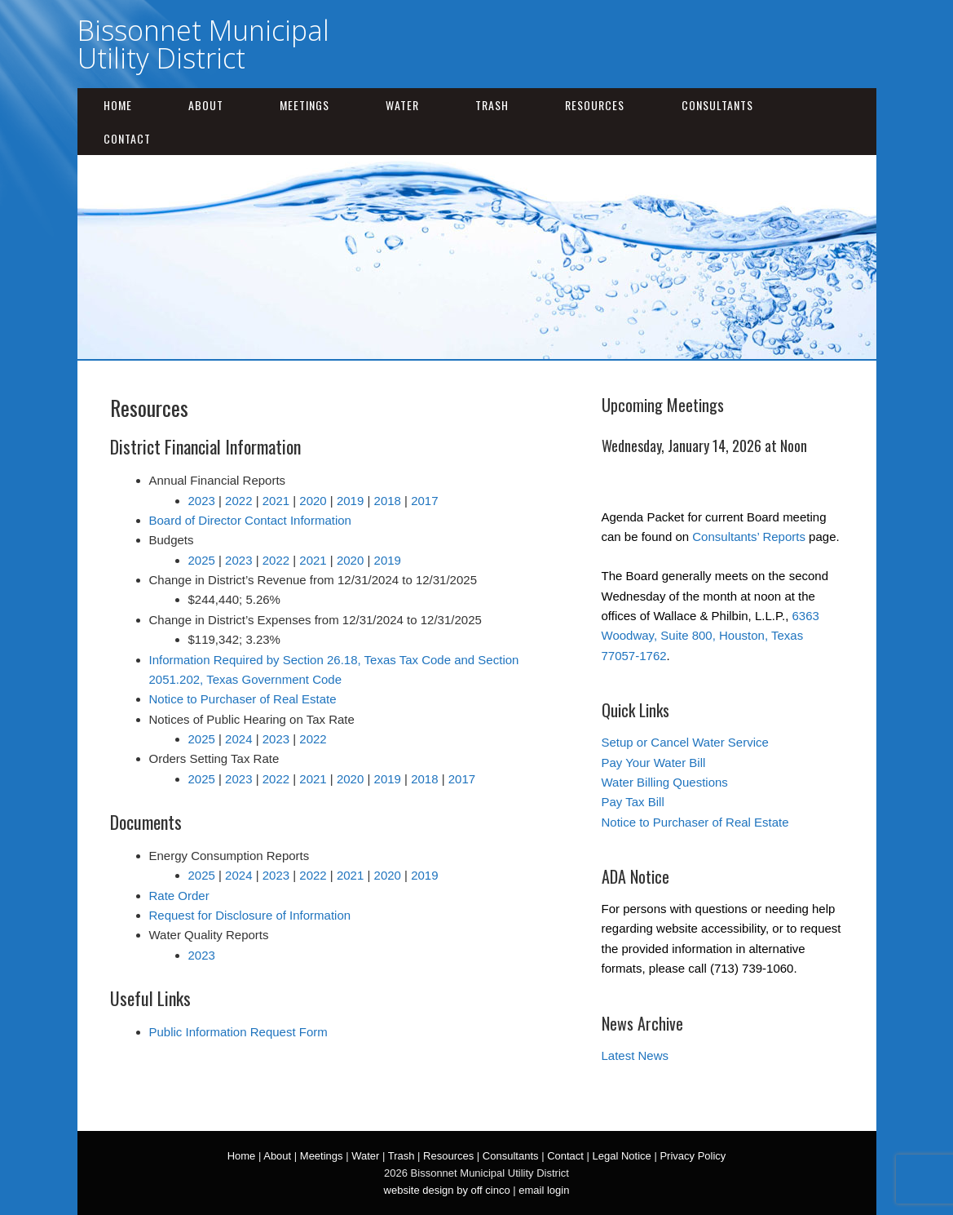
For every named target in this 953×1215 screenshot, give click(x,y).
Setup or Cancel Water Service (685, 742)
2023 (201, 501)
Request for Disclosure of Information (250, 915)
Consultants (717, 104)
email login (543, 1190)
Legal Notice (622, 1156)
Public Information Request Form (238, 1032)
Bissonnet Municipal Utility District (203, 44)
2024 (238, 739)
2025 (201, 560)
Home (118, 104)
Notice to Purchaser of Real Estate (243, 699)
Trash (492, 104)
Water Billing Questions (665, 782)
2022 (238, 501)
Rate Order (179, 895)
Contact (127, 138)
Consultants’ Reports (748, 536)
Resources (594, 104)
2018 (387, 501)
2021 (276, 501)
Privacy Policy (693, 1156)
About (205, 104)
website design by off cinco (447, 1190)
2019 (350, 501)
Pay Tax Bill (633, 802)
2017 (424, 501)
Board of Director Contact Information (250, 520)
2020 (312, 501)
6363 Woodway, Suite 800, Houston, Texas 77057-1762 (710, 636)
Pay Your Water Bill (654, 762)
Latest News (635, 1055)
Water (402, 104)
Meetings (304, 104)
